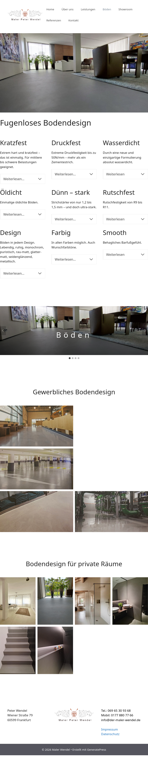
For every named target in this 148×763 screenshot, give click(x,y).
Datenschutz (110, 734)
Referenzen (53, 20)
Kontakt (73, 20)
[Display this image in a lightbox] (36, 426)
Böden (107, 9)
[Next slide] (145, 330)
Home (50, 9)
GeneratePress (96, 749)
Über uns (67, 9)
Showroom (126, 9)
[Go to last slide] (3, 330)
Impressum (109, 729)
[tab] (70, 358)
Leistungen (88, 9)
